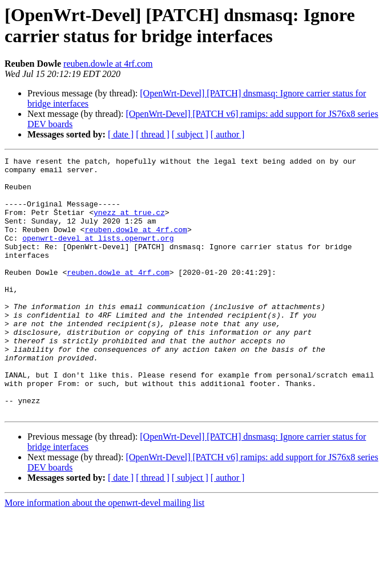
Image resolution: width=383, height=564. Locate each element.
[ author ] (228, 134)
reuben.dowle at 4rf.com (107, 63)
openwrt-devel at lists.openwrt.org (98, 255)
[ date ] (121, 134)
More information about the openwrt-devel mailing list (104, 554)
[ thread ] (153, 134)
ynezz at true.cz (129, 224)
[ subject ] (190, 134)
